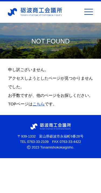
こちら (39, 104)
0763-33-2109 (38, 142)
